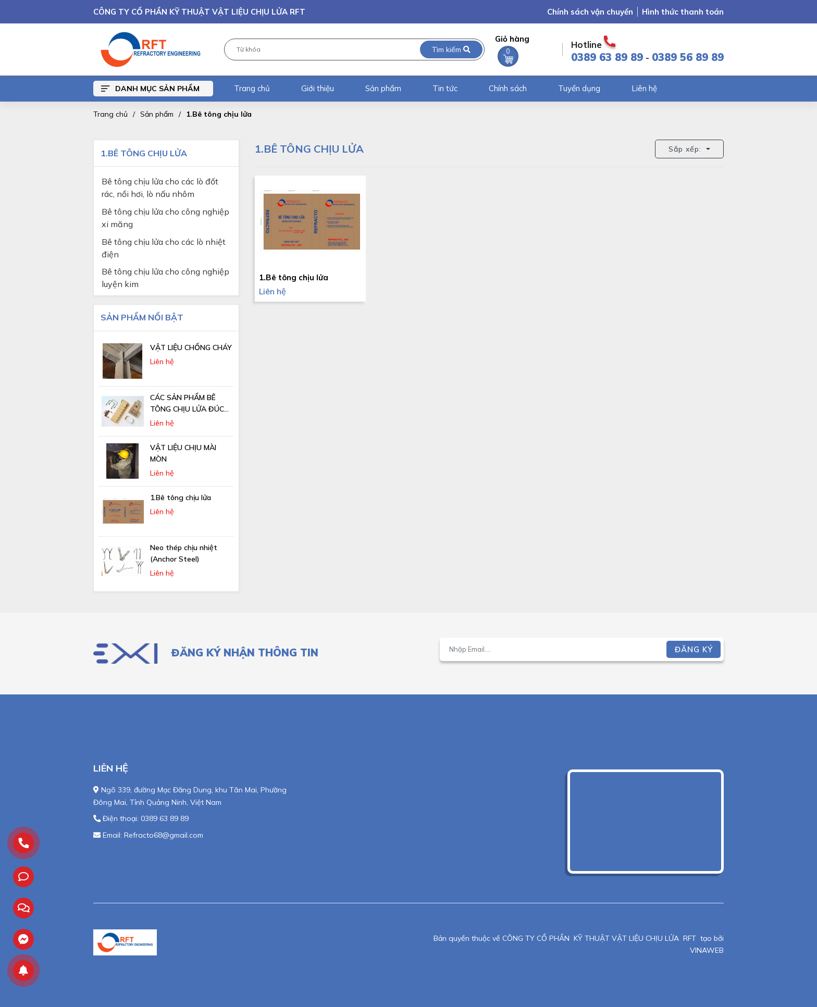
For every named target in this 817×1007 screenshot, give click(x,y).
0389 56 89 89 (688, 57)
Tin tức (444, 88)
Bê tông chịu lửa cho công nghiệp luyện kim (165, 272)
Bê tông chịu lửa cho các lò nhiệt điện (164, 243)
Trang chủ (252, 88)
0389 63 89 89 (607, 57)
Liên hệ (644, 88)
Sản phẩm (383, 88)
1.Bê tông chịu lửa (219, 114)
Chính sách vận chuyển (590, 12)
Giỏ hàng (512, 50)
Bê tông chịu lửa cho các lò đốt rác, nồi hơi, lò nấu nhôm (160, 182)
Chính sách (508, 88)
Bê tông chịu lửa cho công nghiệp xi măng (165, 212)
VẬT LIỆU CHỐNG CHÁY (191, 347)
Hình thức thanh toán (683, 12)
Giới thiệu (317, 88)
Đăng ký (694, 649)
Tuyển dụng (579, 88)
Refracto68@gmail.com (163, 835)
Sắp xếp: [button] (686, 149)
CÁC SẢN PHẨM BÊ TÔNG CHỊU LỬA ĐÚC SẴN (187, 409)
